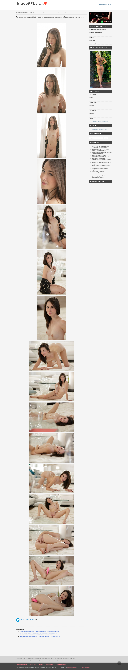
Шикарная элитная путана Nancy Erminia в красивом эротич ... (100, 150)
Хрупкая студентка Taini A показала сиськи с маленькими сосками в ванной (38, 633)
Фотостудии (33, 664)
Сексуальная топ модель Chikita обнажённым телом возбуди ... (100, 147)
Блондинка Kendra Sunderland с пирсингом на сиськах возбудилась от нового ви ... (40, 631)
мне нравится (25, 619)
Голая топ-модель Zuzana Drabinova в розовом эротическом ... (102, 153)
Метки (41, 664)
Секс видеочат (49, 664)
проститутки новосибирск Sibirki (100, 129)
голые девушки (41, 667)
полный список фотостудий (100, 121)
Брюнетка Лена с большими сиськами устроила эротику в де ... (101, 156)
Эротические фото (22, 664)
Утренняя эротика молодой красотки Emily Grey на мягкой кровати (36, 634)
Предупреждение (86, 667)
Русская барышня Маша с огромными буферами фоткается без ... (101, 173)
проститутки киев (105, 4)
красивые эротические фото (32, 3)
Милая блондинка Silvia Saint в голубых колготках (100, 169)
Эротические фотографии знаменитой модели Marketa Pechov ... (101, 159)
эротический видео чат (51, 667)
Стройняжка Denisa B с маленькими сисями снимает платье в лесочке (37, 637)
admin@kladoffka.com (72, 667)
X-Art (30, 12)
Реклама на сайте (61, 664)
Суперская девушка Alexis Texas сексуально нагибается (100, 176)
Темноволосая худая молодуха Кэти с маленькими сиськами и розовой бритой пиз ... (40, 636)
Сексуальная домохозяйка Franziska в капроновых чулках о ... (101, 163)
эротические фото (22, 12)
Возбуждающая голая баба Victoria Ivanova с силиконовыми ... (101, 166)
